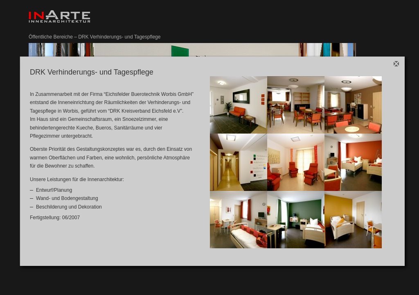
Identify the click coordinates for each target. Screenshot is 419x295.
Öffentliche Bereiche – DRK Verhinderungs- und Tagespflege (94, 37)
